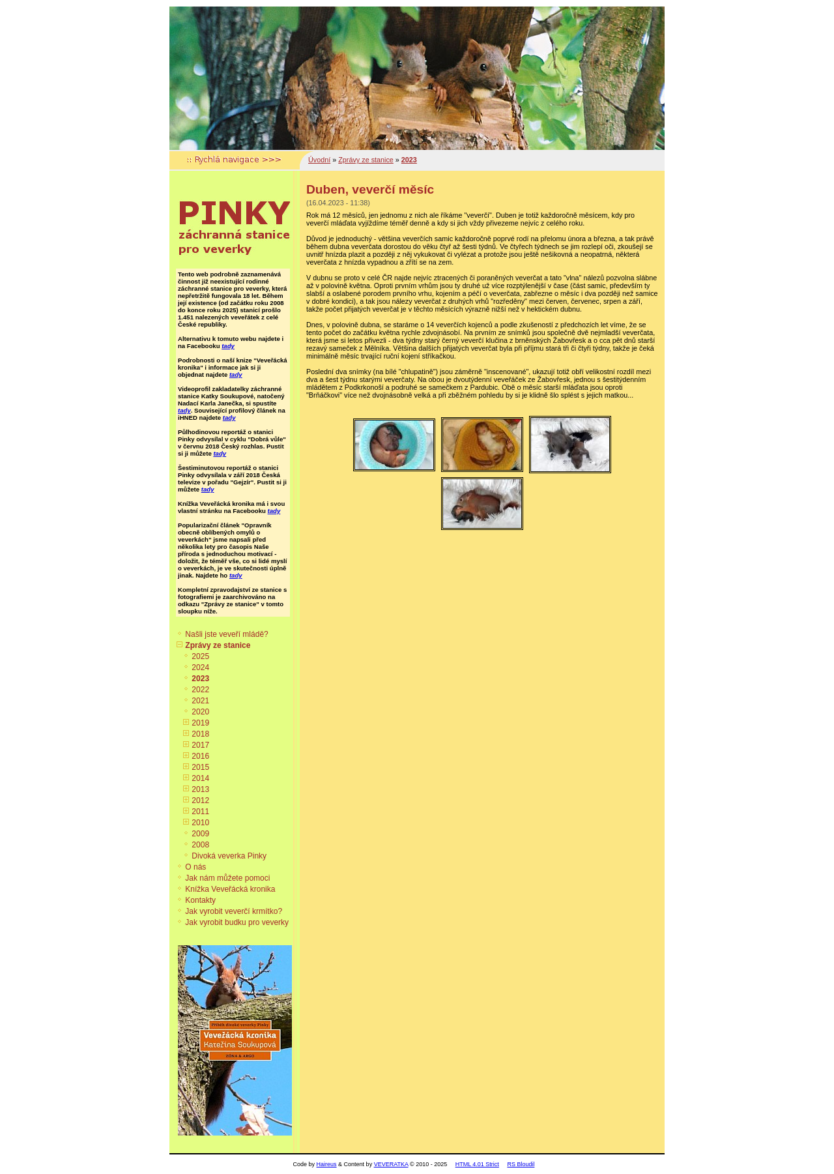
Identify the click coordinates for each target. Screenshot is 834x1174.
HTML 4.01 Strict (477, 1164)
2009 (200, 833)
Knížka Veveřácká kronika (230, 889)
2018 (200, 734)
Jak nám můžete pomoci (227, 878)
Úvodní (319, 160)
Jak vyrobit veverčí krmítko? (233, 911)
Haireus (327, 1164)
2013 (200, 789)
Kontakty (200, 900)
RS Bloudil (520, 1164)
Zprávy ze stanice (217, 645)
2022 (200, 689)
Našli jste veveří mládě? (226, 634)
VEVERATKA (391, 1164)
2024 (200, 667)
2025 (200, 656)
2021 (200, 700)
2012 (200, 800)
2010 (200, 822)
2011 (200, 811)
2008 (200, 844)
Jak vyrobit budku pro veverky (237, 922)
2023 (200, 678)
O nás (195, 867)
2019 (200, 722)
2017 (200, 745)
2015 (200, 767)
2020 (200, 711)
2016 (200, 756)
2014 (200, 778)
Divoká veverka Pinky (229, 855)
